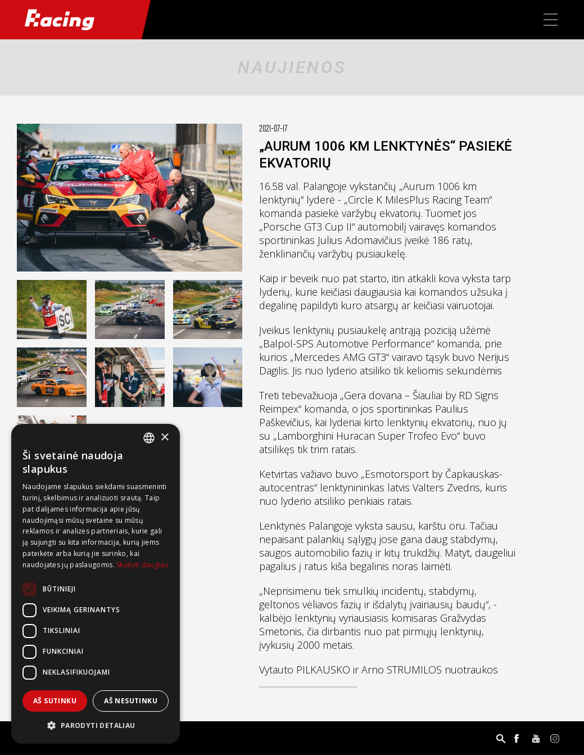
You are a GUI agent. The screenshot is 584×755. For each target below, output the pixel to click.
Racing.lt (71, 19)
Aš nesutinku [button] (130, 701)
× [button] (164, 437)
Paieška (500, 738)
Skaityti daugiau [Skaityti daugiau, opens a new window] (142, 564)
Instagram (554, 738)
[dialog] (95, 584)
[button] (95, 726)
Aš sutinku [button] (54, 701)
